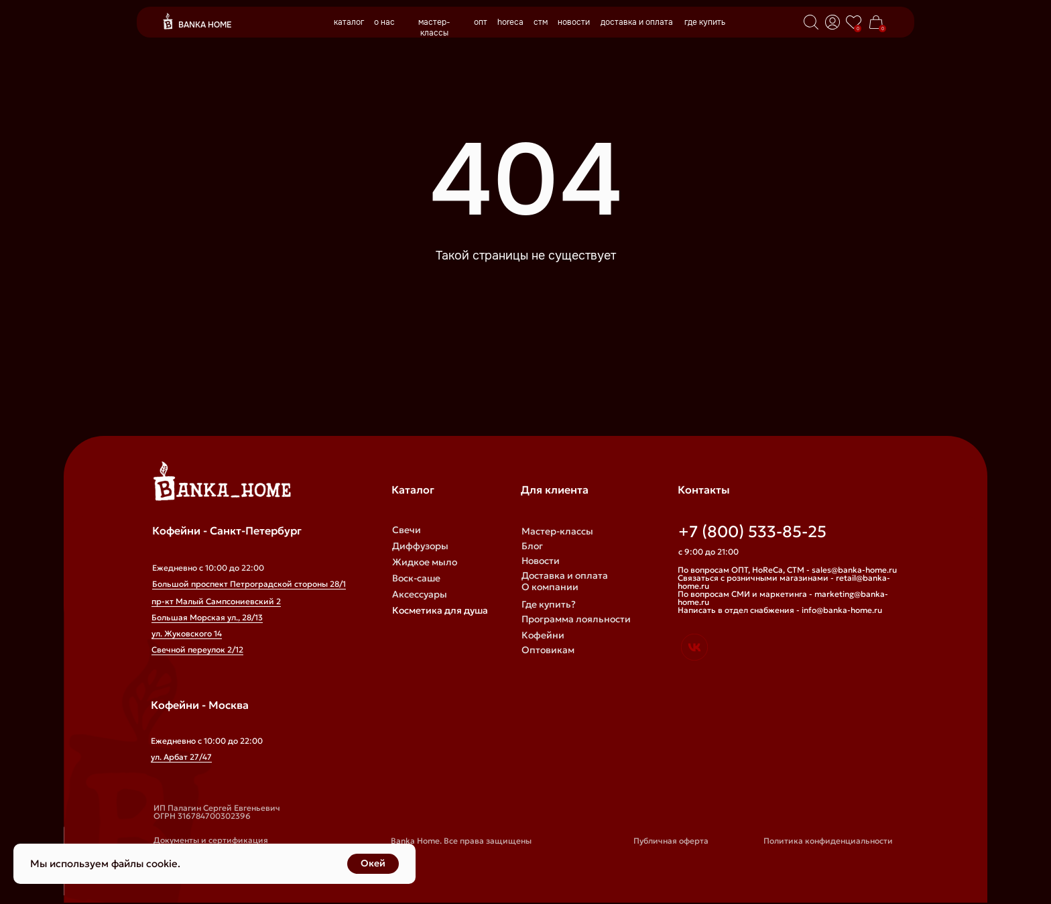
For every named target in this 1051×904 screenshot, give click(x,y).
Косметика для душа (440, 610)
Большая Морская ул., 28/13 (207, 617)
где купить (704, 22)
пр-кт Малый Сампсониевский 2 (216, 601)
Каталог (412, 489)
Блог (532, 546)
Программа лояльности (576, 619)
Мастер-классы (557, 531)
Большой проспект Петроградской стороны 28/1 (249, 584)
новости (574, 22)
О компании (549, 587)
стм (541, 22)
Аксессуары (419, 594)
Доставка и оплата (564, 575)
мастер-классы (434, 27)
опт (480, 22)
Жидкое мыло (424, 562)
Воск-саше (416, 578)
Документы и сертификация (210, 840)
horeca (510, 22)
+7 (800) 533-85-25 (752, 532)
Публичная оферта (670, 841)
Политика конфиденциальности (828, 841)
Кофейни (542, 635)
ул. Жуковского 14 (186, 633)
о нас (384, 22)
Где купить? (548, 604)
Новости (540, 561)
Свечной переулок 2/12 (197, 649)
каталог (349, 22)
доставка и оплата (637, 22)
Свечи (406, 530)
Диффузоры (420, 546)
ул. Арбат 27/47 (181, 757)
